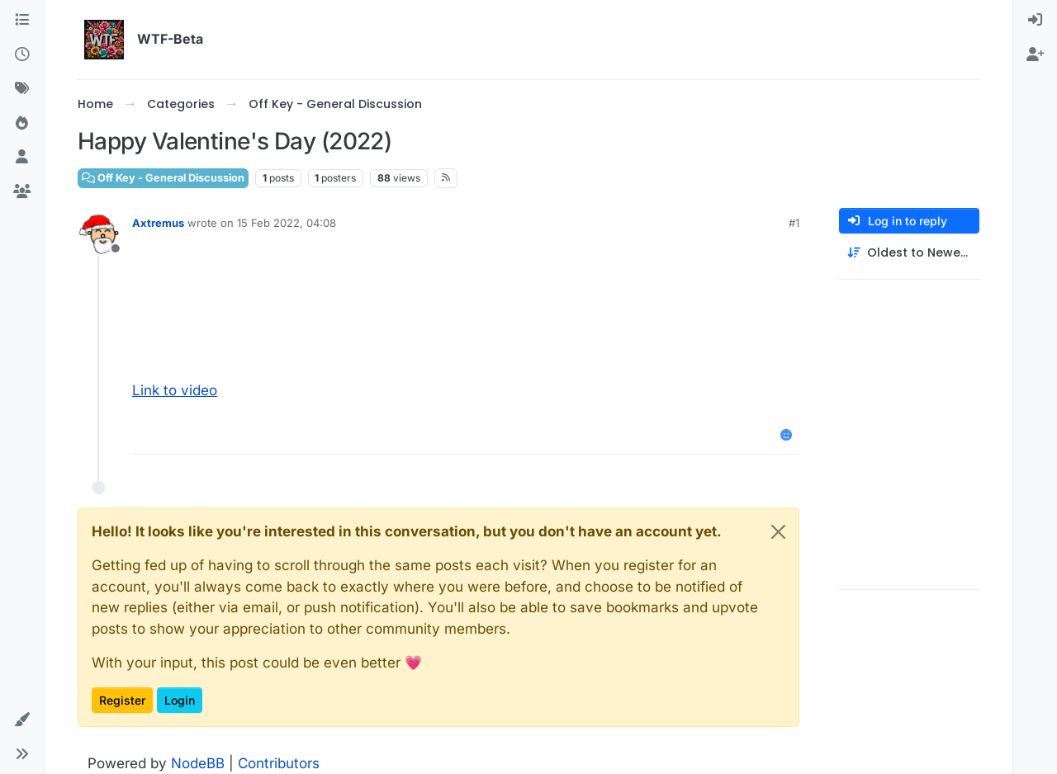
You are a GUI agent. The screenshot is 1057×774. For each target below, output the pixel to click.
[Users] (22, 158)
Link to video (174, 390)
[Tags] (22, 89)
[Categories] (22, 21)
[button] (22, 720)
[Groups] (22, 192)
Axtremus (158, 222)
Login (179, 700)
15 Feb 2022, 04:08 (286, 222)
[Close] (778, 531)
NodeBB (198, 763)
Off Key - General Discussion (163, 178)
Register (122, 700)
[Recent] (22, 55)
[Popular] (22, 124)
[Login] (1035, 21)
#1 (794, 222)
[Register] (1035, 55)
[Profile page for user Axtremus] (99, 234)
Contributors (279, 763)
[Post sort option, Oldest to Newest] (909, 253)
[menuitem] (1035, 21)
